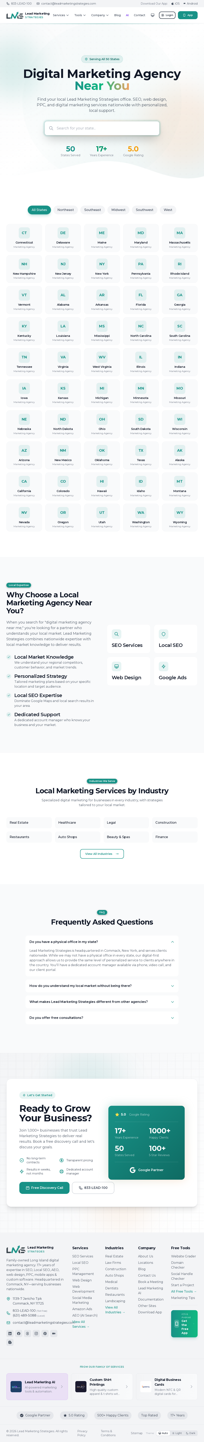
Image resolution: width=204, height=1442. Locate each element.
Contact (139, 15)
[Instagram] (36, 1333)
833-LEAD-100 (19, 3)
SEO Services (82, 1256)
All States (39, 216)
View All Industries (102, 854)
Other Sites (147, 1306)
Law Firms (113, 1263)
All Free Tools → (184, 1291)
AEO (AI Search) (85, 1315)
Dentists (111, 1288)
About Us (145, 1256)
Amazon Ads (82, 1309)
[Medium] (53, 1333)
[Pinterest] (45, 1333)
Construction (115, 1269)
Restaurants (115, 1295)
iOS (175, 3)
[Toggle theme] (153, 15)
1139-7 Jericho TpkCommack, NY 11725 (28, 1301)
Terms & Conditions (108, 1433)
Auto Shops (114, 1275)
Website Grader (183, 1256)
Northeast (65, 216)
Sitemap (137, 1433)
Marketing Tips (183, 1298)
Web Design (82, 1280)
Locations (145, 1263)
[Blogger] (10, 1342)
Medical (111, 1282)
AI (127, 15)
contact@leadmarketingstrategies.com (66, 3)
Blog (117, 15)
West (168, 216)
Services (61, 15)
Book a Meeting (150, 1282)
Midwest (118, 216)
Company (100, 15)
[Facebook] (18, 1333)
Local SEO (80, 1263)
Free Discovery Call (44, 1194)
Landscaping (115, 1301)
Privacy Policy (82, 1433)
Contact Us (147, 1275)
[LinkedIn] (10, 1333)
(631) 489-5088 (29, 1315)
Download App (150, 1312)
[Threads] (27, 1333)
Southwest (144, 216)
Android (190, 3)
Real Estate (114, 1256)
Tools (80, 15)
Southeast (92, 216)
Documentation (151, 1299)
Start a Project (182, 1285)
